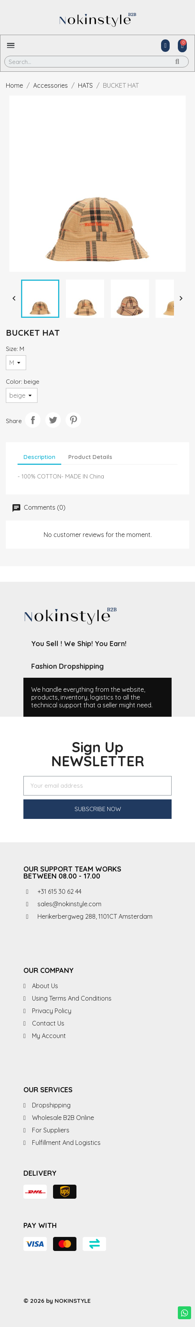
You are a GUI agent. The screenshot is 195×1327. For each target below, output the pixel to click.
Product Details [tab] (90, 457)
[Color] (21, 395)
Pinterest (73, 420)
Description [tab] (39, 457)
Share (33, 420)
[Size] (16, 362)
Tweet (53, 420)
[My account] (165, 45)
